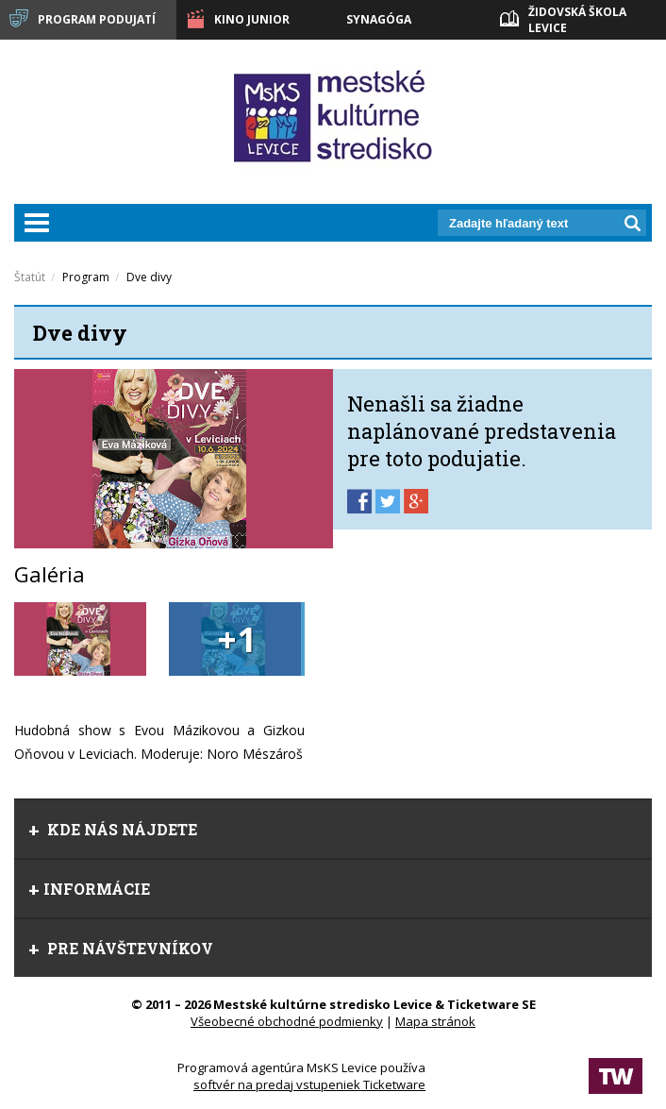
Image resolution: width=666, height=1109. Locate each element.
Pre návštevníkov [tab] (120, 948)
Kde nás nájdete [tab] (112, 829)
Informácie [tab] (89, 889)
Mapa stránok (435, 1021)
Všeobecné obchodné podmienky (287, 1021)
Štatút (29, 277)
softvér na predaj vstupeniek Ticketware (309, 1084)
